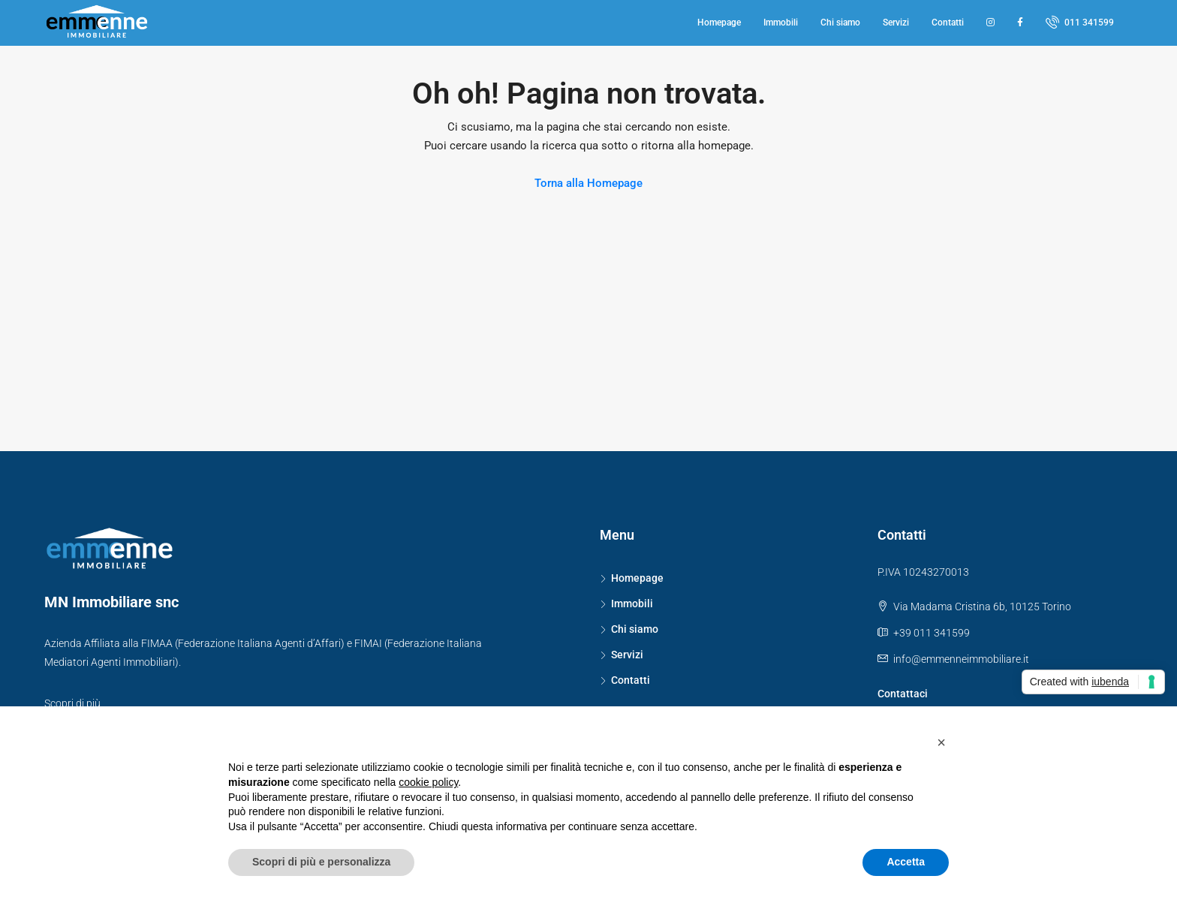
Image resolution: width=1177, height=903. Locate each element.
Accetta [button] (906, 862)
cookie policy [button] (428, 782)
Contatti (948, 22)
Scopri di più (72, 703)
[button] (941, 742)
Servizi (896, 22)
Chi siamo (840, 22)
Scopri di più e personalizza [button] (321, 862)
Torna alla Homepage (588, 183)
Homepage (719, 22)
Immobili (780, 22)
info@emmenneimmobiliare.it (961, 659)
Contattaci (902, 694)
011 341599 (1080, 22)
